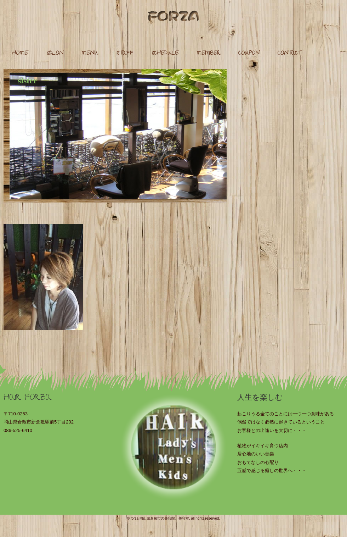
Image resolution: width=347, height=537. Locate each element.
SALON (54, 54)
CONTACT (289, 54)
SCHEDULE (165, 54)
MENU (89, 54)
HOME (20, 54)
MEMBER (208, 54)
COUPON (249, 54)
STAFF (125, 54)
